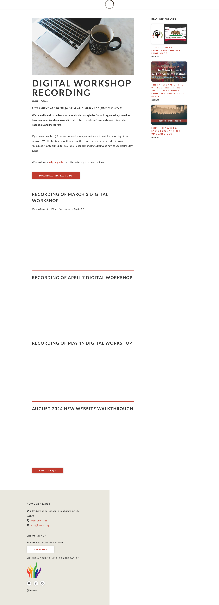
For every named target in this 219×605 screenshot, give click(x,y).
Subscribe (40, 549)
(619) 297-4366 (39, 520)
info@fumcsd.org (40, 525)
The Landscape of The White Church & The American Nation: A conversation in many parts (167, 91)
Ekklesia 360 (32, 590)
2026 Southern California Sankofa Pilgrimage (165, 50)
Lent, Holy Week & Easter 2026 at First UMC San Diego (165, 131)
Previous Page (47, 470)
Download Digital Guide (55, 176)
